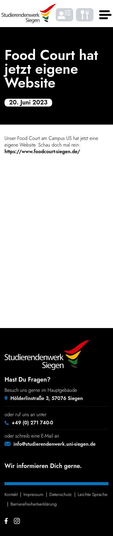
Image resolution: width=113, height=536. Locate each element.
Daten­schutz (60, 494)
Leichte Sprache (92, 494)
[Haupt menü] (103, 15)
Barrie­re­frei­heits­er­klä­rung (34, 504)
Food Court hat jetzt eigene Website (51, 69)
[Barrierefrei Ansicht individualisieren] (64, 15)
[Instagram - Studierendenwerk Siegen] (17, 521)
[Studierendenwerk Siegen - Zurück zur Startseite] (29, 13)
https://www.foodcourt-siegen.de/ (42, 151)
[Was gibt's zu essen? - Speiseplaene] (84, 15)
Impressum (33, 494)
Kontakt (11, 494)
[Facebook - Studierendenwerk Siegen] (6, 521)
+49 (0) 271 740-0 (32, 422)
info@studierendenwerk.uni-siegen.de (55, 444)
